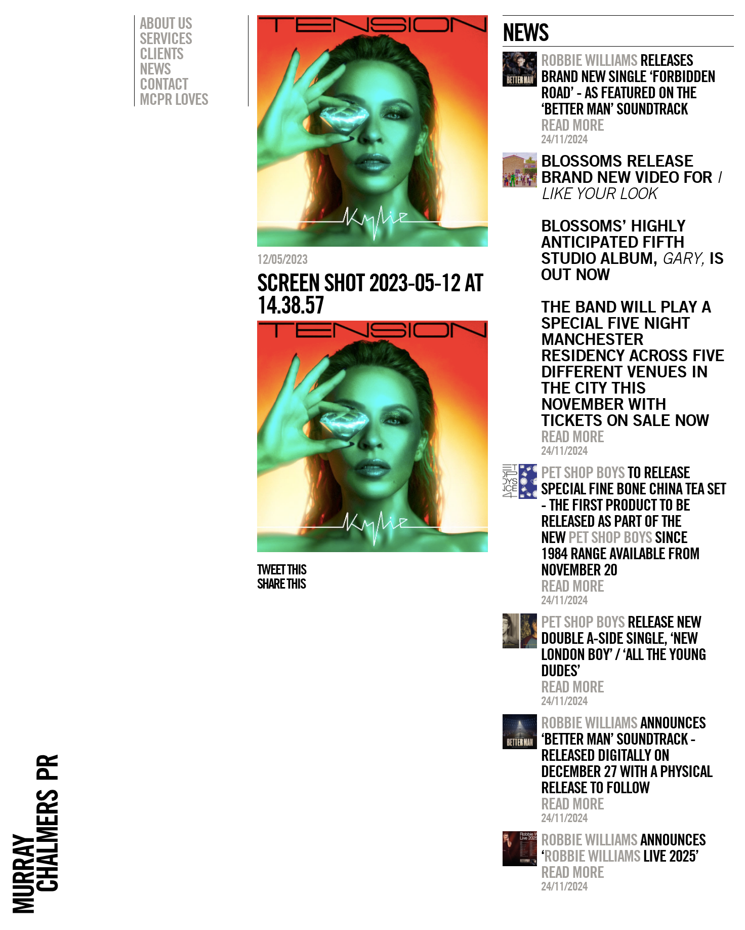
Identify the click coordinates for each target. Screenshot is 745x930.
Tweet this (281, 569)
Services (166, 38)
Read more (572, 124)
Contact (164, 83)
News (155, 68)
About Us (166, 23)
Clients (161, 53)
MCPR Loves (174, 99)
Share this (281, 583)
